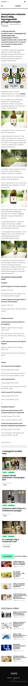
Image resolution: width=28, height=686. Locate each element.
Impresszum (16, 678)
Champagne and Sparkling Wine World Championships (13, 36)
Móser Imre (5, 26)
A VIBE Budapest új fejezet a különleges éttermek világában (19, 563)
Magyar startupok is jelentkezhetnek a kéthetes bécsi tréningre (19, 624)
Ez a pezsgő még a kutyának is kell (10, 540)
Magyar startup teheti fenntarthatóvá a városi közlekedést (20, 613)
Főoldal (9, 678)
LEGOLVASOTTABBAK (20, 556)
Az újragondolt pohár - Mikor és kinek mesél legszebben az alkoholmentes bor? (19, 596)
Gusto (5, 484)
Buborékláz (13, 24)
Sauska (22, 94)
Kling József (7, 546)
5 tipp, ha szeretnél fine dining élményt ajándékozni (19, 585)
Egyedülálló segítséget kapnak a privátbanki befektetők (19, 647)
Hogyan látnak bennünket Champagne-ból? (13, 477)
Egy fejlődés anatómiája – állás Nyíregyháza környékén (18, 574)
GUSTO (4, 472)
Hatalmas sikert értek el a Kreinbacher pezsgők (14, 509)
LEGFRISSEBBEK (7, 556)
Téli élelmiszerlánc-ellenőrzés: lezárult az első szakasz (19, 657)
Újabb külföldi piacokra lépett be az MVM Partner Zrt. (19, 635)
